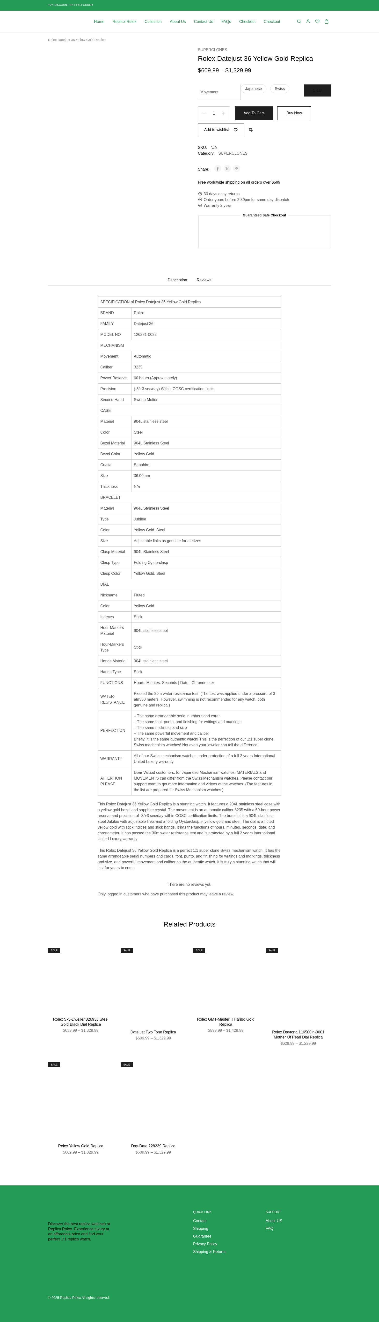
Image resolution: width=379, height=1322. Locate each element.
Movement (209, 92)
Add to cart (254, 113)
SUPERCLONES (212, 50)
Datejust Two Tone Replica (153, 1032)
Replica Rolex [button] (125, 22)
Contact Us (203, 22)
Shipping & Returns (209, 1252)
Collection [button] (153, 22)
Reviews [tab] (204, 280)
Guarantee (202, 1236)
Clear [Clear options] (317, 90)
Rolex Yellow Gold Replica (80, 1146)
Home (99, 22)
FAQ (269, 1228)
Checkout (247, 22)
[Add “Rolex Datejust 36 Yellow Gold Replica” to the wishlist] (221, 130)
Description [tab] (177, 280)
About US (274, 1221)
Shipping (200, 1228)
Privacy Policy (205, 1244)
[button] (253, 88)
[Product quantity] (214, 113)
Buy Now (294, 113)
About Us (178, 22)
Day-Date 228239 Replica (153, 1146)
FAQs (226, 22)
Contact (199, 1221)
